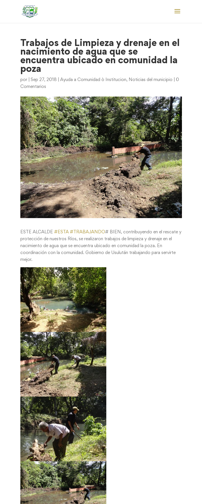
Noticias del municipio (150, 80)
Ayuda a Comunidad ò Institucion (93, 80)
